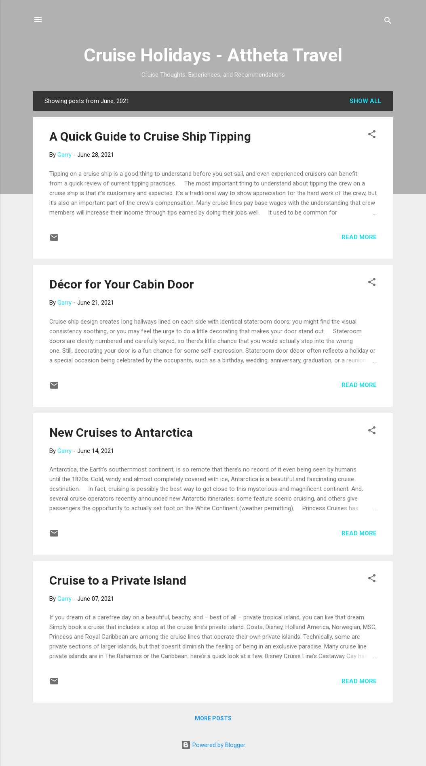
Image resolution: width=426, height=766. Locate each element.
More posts (213, 718)
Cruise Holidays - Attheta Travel (213, 55)
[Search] (388, 22)
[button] (372, 135)
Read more (359, 237)
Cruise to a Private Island (117, 580)
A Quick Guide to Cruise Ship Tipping (150, 136)
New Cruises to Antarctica (121, 432)
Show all (366, 101)
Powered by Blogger (213, 745)
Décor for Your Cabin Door (121, 284)
